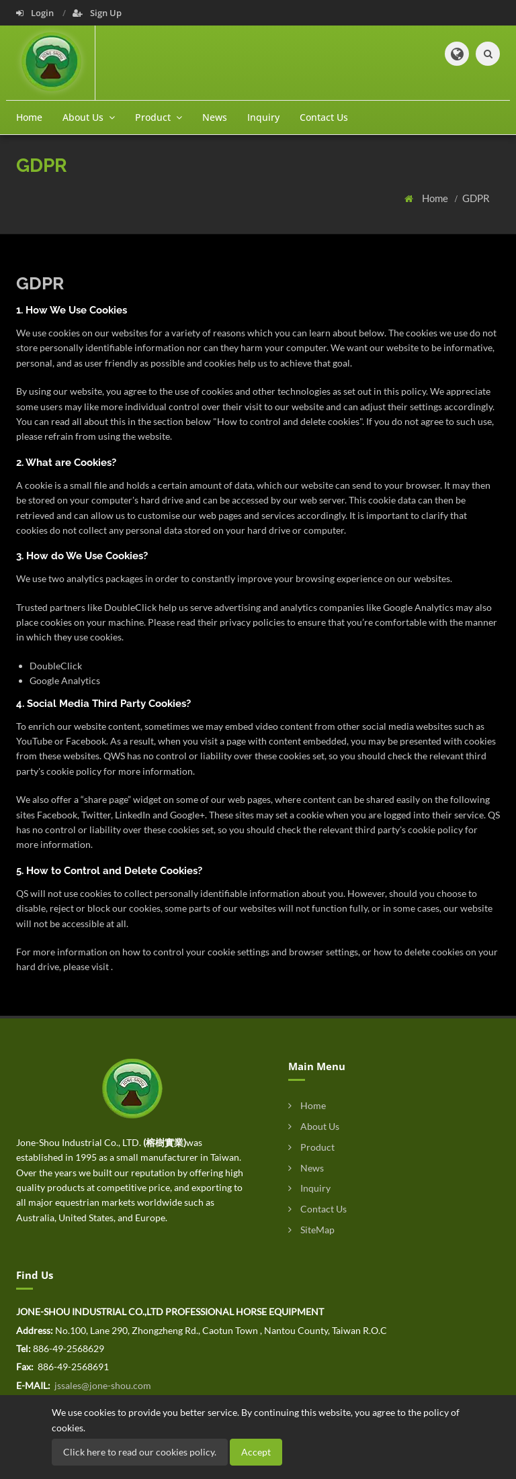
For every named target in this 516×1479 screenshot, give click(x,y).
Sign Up (97, 13)
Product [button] (158, 117)
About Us (313, 1126)
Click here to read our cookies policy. (139, 1452)
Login (36, 13)
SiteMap (311, 1229)
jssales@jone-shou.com (101, 1385)
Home (29, 117)
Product (311, 1147)
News (214, 117)
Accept (256, 1452)
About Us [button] (88, 117)
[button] (457, 54)
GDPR (476, 198)
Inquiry (263, 117)
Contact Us (324, 117)
